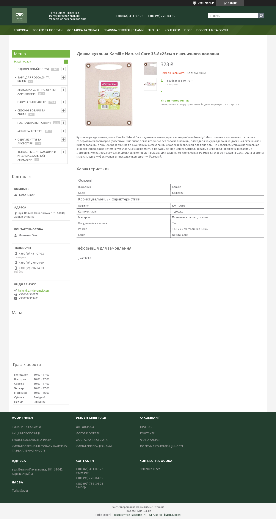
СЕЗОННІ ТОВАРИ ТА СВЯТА (31, 112)
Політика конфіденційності (164, 514)
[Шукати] (261, 15)
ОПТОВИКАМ (85, 426)
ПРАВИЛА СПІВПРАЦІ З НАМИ (124, 30)
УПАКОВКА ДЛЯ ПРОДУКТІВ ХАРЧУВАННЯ (36, 91)
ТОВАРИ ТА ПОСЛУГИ (47, 30)
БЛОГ (188, 30)
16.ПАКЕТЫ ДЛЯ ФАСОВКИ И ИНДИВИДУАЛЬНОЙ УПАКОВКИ (36, 155)
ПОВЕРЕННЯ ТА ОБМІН (212, 30)
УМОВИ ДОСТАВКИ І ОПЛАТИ (31, 439)
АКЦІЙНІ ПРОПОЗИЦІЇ (26, 433)
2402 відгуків (206, 3)
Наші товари (22, 61)
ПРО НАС (154, 30)
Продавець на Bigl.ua (138, 511)
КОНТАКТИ (172, 30)
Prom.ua (159, 507)
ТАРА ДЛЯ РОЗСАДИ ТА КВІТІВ (33, 79)
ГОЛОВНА (21, 30)
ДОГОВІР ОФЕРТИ (88, 433)
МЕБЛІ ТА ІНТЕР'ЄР (29, 131)
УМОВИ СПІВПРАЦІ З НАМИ (94, 446)
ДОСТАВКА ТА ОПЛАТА (83, 30)
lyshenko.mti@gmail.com (34, 290)
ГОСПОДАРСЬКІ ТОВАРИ (34, 122)
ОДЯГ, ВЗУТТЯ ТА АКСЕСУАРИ (29, 141)
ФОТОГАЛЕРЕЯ (150, 439)
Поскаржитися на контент (128, 514)
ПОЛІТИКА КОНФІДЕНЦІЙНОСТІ (161, 446)
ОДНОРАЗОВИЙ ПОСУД (33, 68)
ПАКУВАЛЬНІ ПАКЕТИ (31, 101)
